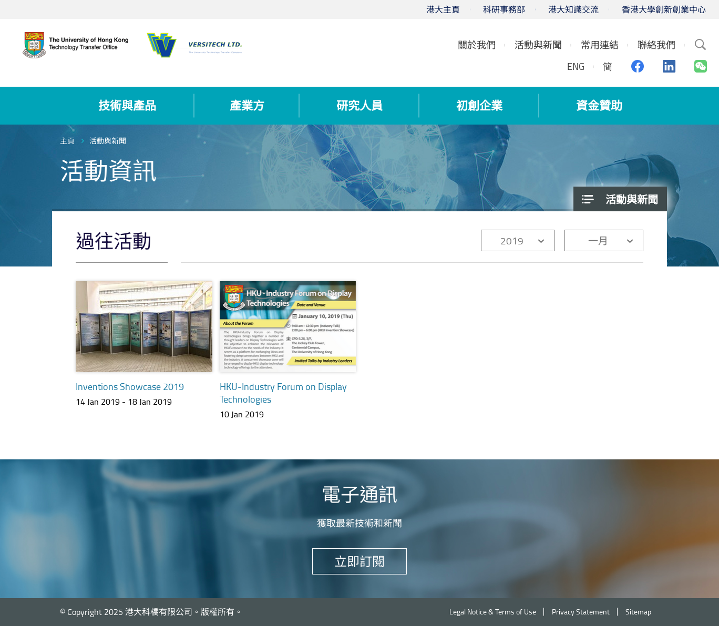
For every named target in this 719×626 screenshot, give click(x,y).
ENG (575, 66)
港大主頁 (443, 9)
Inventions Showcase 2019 (130, 386)
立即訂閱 (359, 561)
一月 (598, 240)
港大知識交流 (573, 9)
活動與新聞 (107, 141)
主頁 (67, 141)
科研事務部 (504, 9)
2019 (511, 240)
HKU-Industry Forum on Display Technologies (283, 392)
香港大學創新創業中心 (664, 9)
